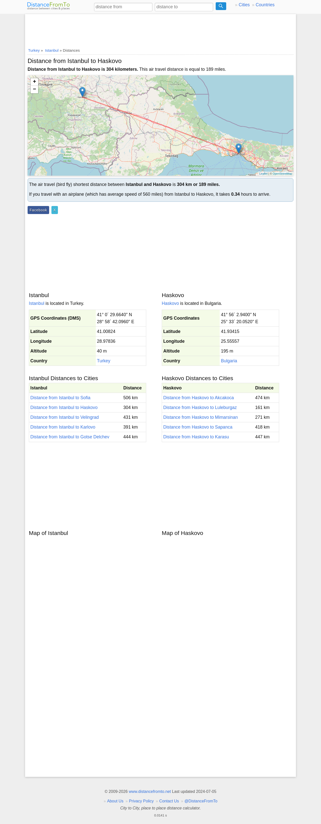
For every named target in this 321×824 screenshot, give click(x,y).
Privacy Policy (141, 801)
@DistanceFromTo (201, 801)
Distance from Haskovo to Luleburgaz (200, 407)
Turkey (103, 360)
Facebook (38, 210)
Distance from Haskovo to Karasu (196, 436)
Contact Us (169, 801)
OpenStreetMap (282, 173)
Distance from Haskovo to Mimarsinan (200, 417)
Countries (265, 4)
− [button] (34, 89)
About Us (115, 801)
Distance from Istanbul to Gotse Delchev (69, 436)
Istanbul (36, 303)
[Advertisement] (160, 29)
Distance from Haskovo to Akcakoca (198, 397)
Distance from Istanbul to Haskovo (64, 407)
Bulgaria (229, 360)
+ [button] (34, 82)
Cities (244, 4)
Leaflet (263, 173)
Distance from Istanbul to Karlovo (62, 427)
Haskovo (170, 303)
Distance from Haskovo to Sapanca (197, 427)
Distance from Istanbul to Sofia (60, 397)
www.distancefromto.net (150, 791)
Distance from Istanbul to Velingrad (64, 417)
